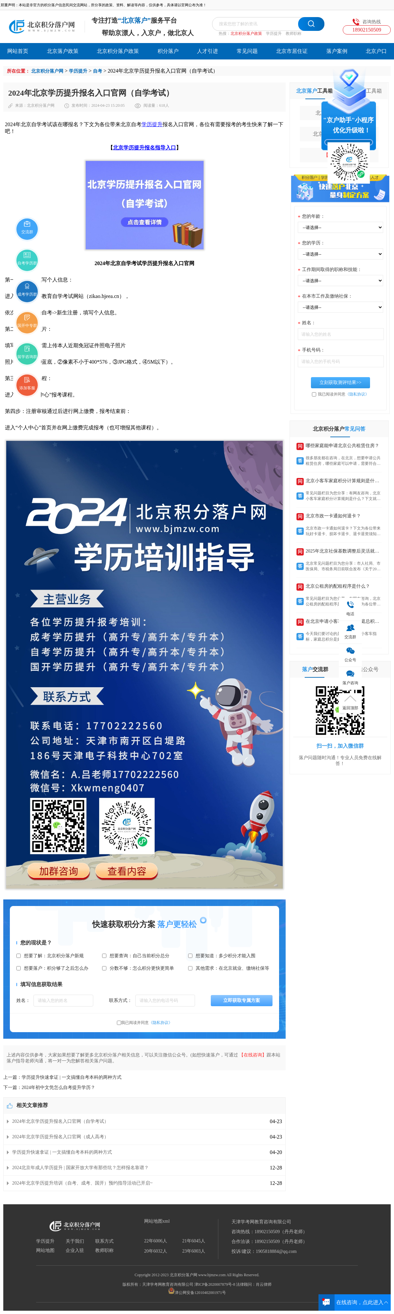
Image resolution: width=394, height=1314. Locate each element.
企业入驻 (75, 1250)
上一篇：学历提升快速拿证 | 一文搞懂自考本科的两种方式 (62, 1077)
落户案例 (336, 51)
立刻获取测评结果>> (340, 382)
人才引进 (207, 51)
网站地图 (45, 1250)
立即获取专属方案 (241, 1000)
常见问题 (247, 51)
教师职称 (293, 33)
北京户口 (376, 51)
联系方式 (104, 1241)
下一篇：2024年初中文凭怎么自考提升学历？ (49, 1087)
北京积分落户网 (47, 71)
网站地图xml (157, 1221)
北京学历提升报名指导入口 (144, 147)
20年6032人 (155, 1251)
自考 (97, 71)
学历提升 (274, 33)
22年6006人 (155, 1241)
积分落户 (168, 51)
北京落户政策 (62, 51)
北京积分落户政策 (246, 33)
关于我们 (75, 1241)
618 (162, 105)
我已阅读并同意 (146, 1022)
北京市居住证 (292, 51)
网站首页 (17, 51)
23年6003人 (193, 1251)
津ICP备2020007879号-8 (214, 1284)
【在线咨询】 (253, 1055)
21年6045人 (193, 1241)
